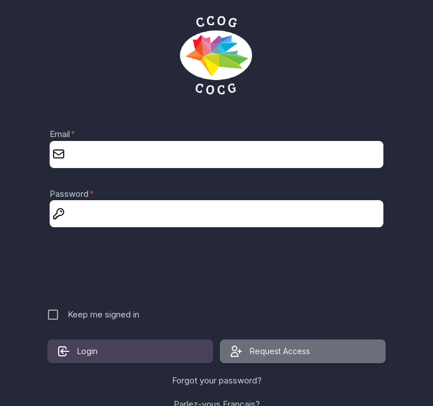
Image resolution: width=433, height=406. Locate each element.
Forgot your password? (217, 380)
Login (77, 351)
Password (72, 194)
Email (62, 134)
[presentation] (217, 269)
